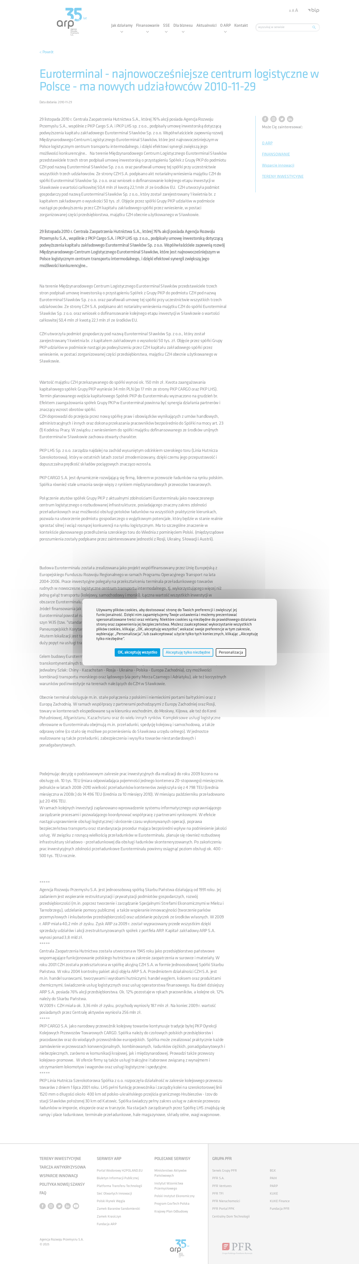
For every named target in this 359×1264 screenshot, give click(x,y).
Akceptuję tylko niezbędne (188, 652)
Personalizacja (231, 652)
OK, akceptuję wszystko (137, 652)
